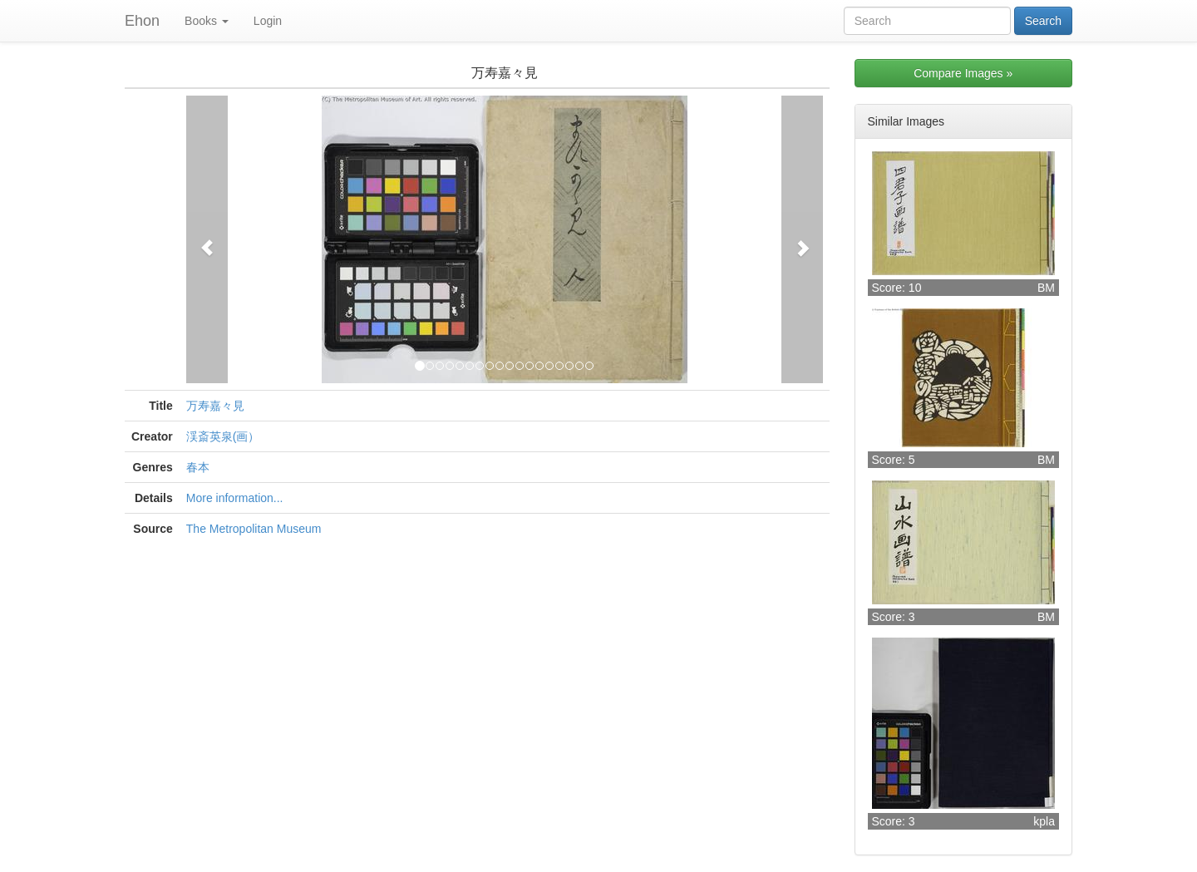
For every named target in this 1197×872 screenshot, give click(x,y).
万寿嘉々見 (215, 405)
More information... (234, 498)
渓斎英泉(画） (223, 436)
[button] (207, 239)
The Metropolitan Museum (254, 528)
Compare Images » (963, 73)
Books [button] (207, 20)
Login (268, 20)
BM (1046, 287)
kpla (1044, 821)
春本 (197, 467)
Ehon (142, 20)
